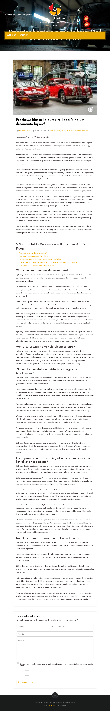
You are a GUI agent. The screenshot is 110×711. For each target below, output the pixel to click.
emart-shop (52, 705)
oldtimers (85, 131)
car (55, 131)
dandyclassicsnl (25, 131)
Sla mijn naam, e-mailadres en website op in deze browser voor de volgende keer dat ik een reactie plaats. (56, 665)
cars (58, 131)
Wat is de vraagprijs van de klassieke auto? (35, 256)
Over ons (11, 35)
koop (72, 131)
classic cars (65, 131)
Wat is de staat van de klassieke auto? (33, 253)
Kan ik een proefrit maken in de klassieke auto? (36, 265)
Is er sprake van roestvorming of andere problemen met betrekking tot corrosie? (48, 262)
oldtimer (78, 131)
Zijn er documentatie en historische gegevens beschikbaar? (41, 259)
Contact (24, 35)
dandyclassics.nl (55, 18)
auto (51, 131)
